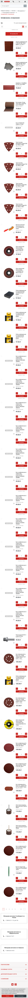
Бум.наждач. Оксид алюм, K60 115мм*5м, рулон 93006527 (21, 104)
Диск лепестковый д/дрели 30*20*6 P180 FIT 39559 (21, 806)
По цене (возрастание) (20, 23)
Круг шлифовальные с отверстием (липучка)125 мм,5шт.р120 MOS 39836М (21, 521)
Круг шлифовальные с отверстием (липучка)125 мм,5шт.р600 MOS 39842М (21, 382)
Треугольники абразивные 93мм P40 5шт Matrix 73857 (21, 205)
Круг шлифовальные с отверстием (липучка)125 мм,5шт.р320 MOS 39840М (21, 428)
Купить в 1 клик (14, 37)
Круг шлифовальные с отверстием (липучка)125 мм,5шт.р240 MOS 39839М (21, 452)
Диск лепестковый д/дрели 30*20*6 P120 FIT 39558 (21, 827)
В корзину (21, 55)
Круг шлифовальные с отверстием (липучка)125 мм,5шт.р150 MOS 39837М (21, 498)
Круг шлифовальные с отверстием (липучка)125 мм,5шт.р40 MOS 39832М (21, 614)
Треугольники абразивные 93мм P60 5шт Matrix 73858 (21, 185)
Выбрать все (15, 29)
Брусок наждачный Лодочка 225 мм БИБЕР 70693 (21, 868)
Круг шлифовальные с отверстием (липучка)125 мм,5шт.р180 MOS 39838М (21, 475)
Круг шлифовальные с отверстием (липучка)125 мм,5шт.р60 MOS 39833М (21, 591)
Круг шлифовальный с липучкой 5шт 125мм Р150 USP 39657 (21, 765)
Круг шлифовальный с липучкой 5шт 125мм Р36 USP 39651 (21, 847)
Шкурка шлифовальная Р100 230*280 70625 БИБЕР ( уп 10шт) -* (21, 43)
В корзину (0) (14, 33)
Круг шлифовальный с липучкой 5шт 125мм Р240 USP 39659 (21, 744)
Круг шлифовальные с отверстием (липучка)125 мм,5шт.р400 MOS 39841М (21, 405)
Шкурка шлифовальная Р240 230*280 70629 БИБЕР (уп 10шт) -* (21, 64)
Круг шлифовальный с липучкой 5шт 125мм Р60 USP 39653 (21, 889)
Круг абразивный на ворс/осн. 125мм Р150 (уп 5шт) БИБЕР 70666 (21, 786)
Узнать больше (20, 996)
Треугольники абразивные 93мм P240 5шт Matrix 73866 (21, 143)
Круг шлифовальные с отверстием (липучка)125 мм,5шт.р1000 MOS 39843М (21, 359)
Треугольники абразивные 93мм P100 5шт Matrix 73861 (21, 164)
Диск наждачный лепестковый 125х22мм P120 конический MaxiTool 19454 (21, 722)
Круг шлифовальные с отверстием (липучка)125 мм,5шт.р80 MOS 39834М (21, 568)
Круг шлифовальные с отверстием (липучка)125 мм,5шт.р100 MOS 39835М (21, 544)
